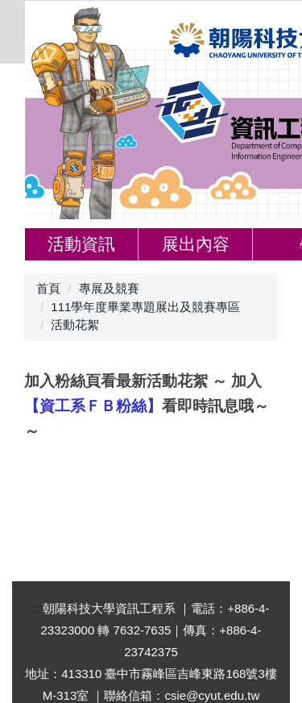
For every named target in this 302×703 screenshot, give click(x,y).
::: (38, 608)
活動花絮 (75, 324)
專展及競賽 (109, 288)
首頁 (48, 288)
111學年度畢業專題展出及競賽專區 (145, 307)
